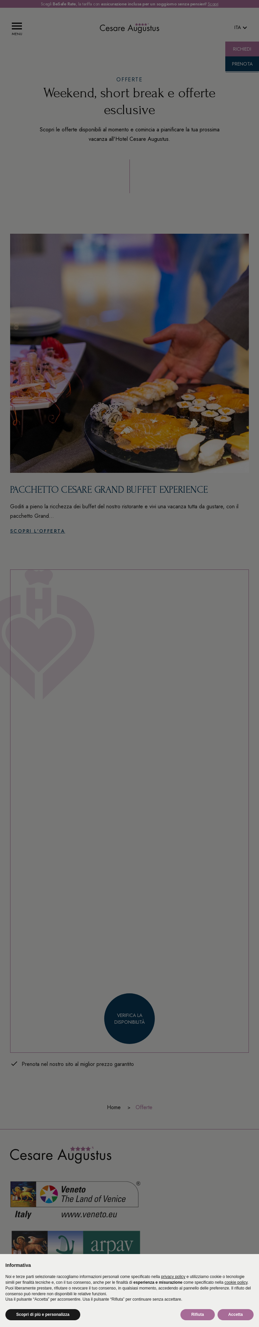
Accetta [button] (235, 1314)
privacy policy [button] (173, 1276)
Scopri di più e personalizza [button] (42, 1314)
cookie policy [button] (236, 1282)
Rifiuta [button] (197, 1314)
